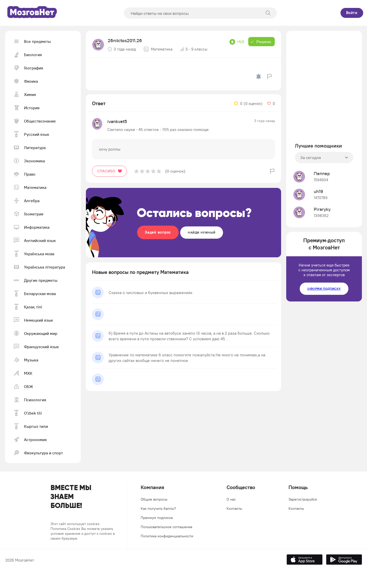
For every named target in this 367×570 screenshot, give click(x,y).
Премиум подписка (157, 517)
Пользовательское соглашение (166, 527)
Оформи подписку (324, 288)
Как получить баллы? (158, 508)
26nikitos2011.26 (125, 40)
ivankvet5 (117, 121)
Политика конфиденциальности (167, 536)
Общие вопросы (154, 499)
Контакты (234, 508)
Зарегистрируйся (303, 499)
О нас (231, 499)
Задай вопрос (158, 232)
